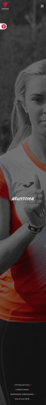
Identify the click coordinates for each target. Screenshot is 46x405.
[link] (3, 26)
